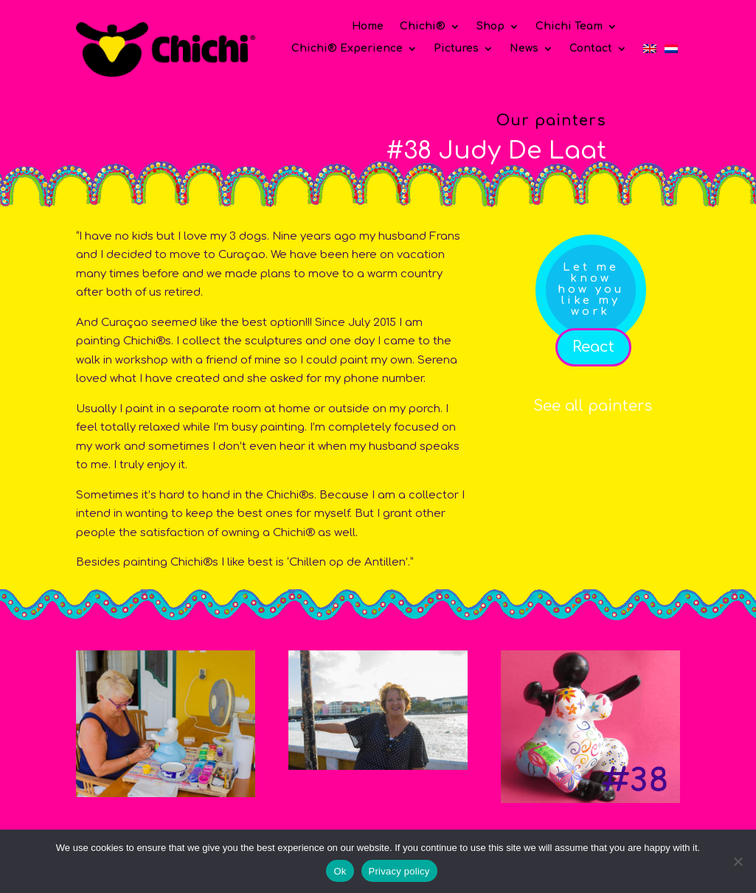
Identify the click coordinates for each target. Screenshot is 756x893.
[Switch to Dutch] (671, 52)
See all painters (592, 405)
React (593, 346)
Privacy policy (399, 871)
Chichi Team (569, 26)
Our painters (551, 120)
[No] (737, 861)
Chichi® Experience (347, 49)
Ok (339, 871)
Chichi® (422, 26)
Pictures (456, 49)
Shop (490, 26)
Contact (590, 49)
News (524, 49)
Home (368, 26)
